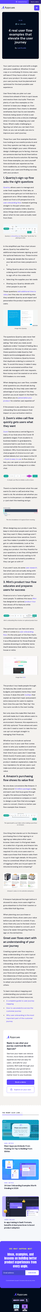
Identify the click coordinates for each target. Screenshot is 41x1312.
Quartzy (6, 187)
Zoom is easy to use (13, 459)
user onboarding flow (12, 203)
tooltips (28, 695)
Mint (34, 598)
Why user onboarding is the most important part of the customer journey (20, 1018)
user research (31, 568)
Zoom (5, 432)
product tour (30, 601)
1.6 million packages (23, 789)
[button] (36, 7)
